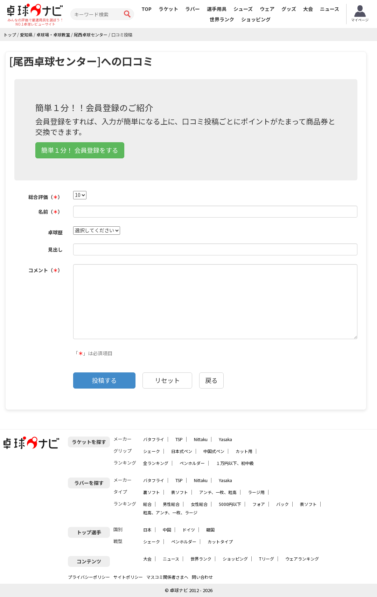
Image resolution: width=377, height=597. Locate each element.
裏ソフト (151, 492)
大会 (308, 8)
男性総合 (171, 504)
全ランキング (155, 463)
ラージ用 (256, 492)
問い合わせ (202, 577)
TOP (146, 8)
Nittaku (201, 439)
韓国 (210, 530)
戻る (211, 380)
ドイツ (188, 530)
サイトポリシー (128, 577)
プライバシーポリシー (89, 577)
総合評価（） (45, 196)
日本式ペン (181, 451)
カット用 (244, 451)
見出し (55, 249)
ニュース (329, 8)
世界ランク (222, 19)
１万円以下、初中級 (235, 463)
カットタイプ (220, 541)
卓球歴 (55, 232)
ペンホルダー (192, 463)
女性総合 (199, 504)
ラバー (192, 8)
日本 (147, 530)
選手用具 (216, 8)
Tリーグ (266, 559)
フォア (258, 504)
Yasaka (225, 439)
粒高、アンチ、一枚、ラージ (170, 512)
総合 (147, 504)
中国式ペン (213, 451)
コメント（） (45, 270)
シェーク (151, 451)
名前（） (50, 211)
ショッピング (256, 19)
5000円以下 (230, 504)
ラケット (168, 8)
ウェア (267, 8)
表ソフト (179, 492)
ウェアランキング (302, 559)
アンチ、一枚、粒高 (218, 492)
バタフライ (153, 439)
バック (282, 504)
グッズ (288, 8)
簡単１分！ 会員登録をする (79, 150)
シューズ (243, 8)
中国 (167, 530)
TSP (179, 439)
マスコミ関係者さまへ (167, 577)
